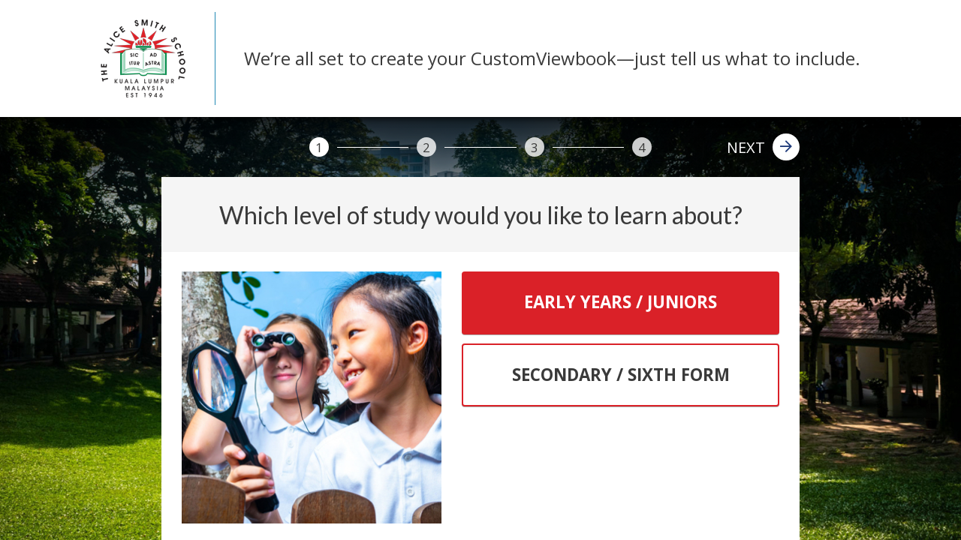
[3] (535, 147)
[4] (642, 147)
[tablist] (620, 339)
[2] (426, 147)
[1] (319, 147)
